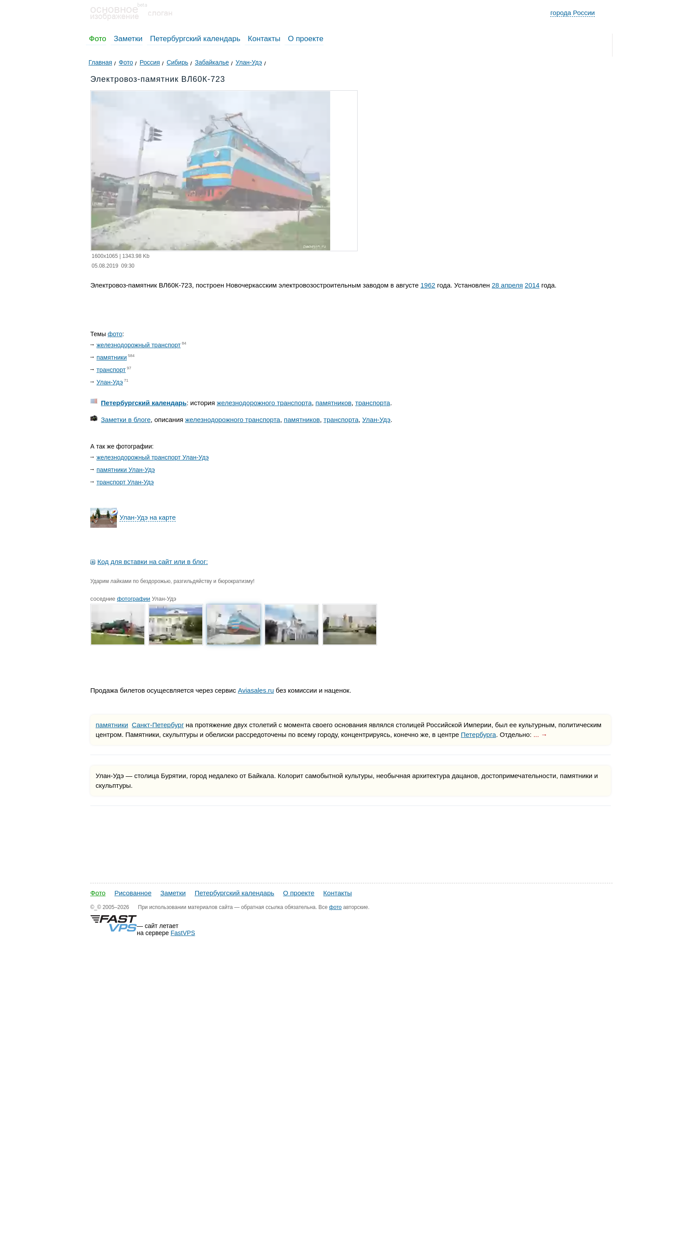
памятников (333, 403)
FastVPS (183, 932)
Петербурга (478, 734)
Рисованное (132, 893)
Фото (97, 39)
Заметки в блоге (125, 419)
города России (572, 12)
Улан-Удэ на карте (148, 517)
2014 (532, 285)
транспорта (372, 403)
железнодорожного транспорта (264, 403)
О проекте (305, 39)
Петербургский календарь (195, 39)
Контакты (264, 39)
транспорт (111, 369)
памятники (111, 357)
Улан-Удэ (109, 382)
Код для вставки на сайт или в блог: (152, 561)
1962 (427, 285)
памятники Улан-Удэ (125, 469)
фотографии (133, 598)
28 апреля (507, 285)
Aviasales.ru (256, 690)
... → (540, 734)
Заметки (128, 39)
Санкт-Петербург (158, 725)
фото (115, 334)
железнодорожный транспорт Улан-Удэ (152, 457)
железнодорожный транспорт (138, 345)
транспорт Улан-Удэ (125, 482)
